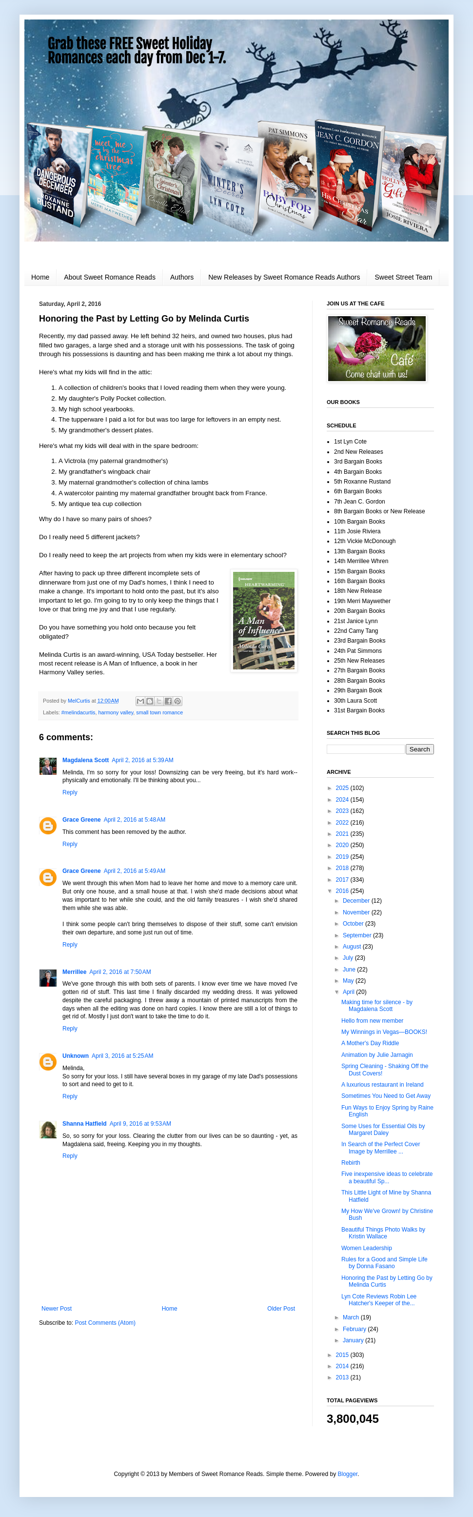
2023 (343, 811)
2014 (343, 1366)
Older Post (281, 1308)
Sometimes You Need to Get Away (386, 1095)
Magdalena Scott (85, 760)
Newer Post (56, 1308)
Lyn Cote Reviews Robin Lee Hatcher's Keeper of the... (378, 1300)
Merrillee (74, 972)
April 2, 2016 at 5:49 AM (134, 871)
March (352, 1317)
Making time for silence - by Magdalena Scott (377, 1005)
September (358, 935)
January (354, 1340)
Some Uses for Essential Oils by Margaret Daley (383, 1129)
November (357, 912)
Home (40, 277)
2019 (343, 856)
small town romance (159, 712)
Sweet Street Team (403, 277)
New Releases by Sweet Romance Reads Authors (284, 277)
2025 (343, 788)
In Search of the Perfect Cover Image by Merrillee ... (380, 1147)
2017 (343, 879)
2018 (343, 868)
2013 (343, 1377)
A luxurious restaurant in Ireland (382, 1084)
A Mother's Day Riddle (370, 1043)
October (354, 923)
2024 (343, 799)
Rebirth (350, 1162)
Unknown (75, 1055)
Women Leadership (366, 1248)
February (355, 1329)
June (350, 969)
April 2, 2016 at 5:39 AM (142, 760)
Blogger (348, 1474)
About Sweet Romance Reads (110, 277)
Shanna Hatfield (84, 1123)
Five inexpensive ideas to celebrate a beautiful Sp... (387, 1177)
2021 (343, 833)
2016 (343, 891)
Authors (182, 277)
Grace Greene (81, 819)
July (349, 957)
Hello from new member (372, 1020)
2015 (343, 1355)
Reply (70, 792)
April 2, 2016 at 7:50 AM (120, 972)
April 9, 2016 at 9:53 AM (140, 1123)
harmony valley (115, 712)
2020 (343, 845)
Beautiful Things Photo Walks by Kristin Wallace (383, 1233)
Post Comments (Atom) (105, 1322)
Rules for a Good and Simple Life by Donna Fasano (384, 1263)
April (349, 992)
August (353, 946)
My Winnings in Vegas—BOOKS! (384, 1032)
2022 (343, 822)
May (349, 980)
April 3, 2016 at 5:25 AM (122, 1055)
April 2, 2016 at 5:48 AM (134, 819)
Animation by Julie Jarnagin (377, 1055)
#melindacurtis (78, 712)
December (357, 900)
